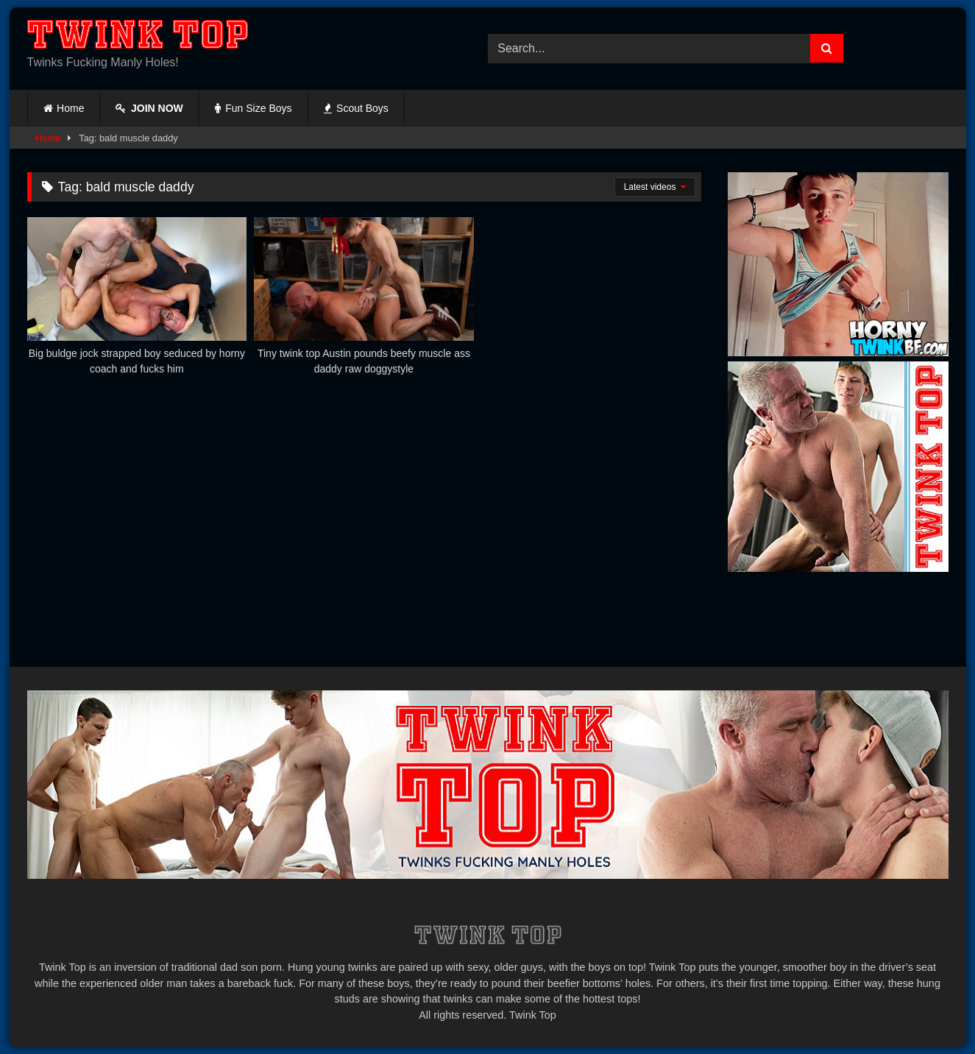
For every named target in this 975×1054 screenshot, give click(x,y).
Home (70, 108)
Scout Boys (356, 108)
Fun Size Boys (253, 108)
